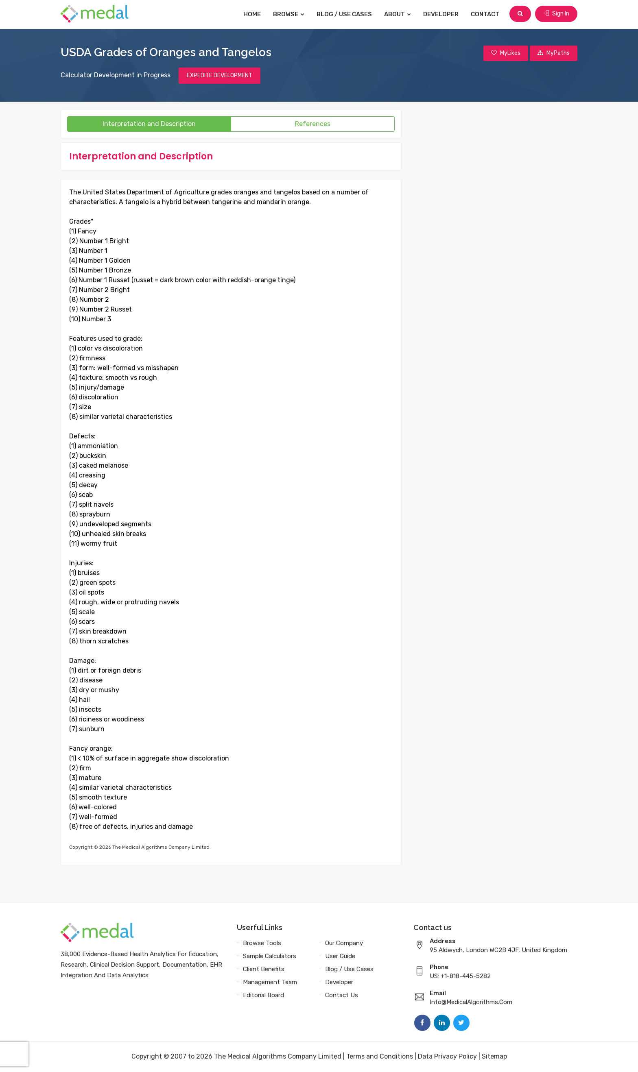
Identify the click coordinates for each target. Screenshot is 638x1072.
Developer (441, 14)
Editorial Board (263, 995)
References (312, 124)
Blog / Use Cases (345, 14)
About (398, 14)
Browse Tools (262, 943)
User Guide (340, 956)
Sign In (556, 14)
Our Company (344, 943)
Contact (486, 14)
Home (253, 14)
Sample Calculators (269, 956)
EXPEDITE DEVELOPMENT (219, 75)
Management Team (270, 982)
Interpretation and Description (149, 124)
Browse (289, 14)
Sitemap (494, 1057)
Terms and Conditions (379, 1057)
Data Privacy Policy (447, 1057)
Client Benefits (263, 969)
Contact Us (341, 995)
